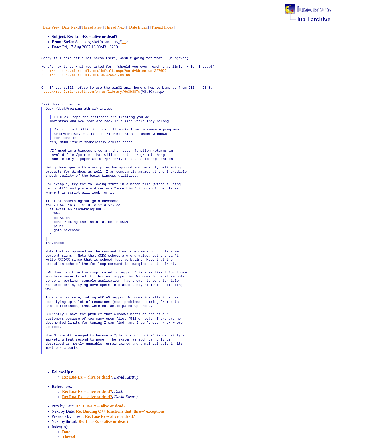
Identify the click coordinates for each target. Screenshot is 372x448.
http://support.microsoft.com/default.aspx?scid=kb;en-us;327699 (103, 71)
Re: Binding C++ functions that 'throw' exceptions (120, 411)
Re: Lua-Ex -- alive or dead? (87, 377)
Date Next (70, 27)
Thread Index (162, 27)
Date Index (138, 27)
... (124, 42)
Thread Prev (91, 27)
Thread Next (115, 27)
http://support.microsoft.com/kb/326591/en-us (85, 75)
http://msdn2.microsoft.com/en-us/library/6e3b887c (90, 92)
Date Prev (51, 27)
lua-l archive (313, 19)
